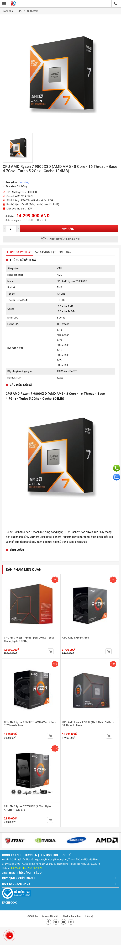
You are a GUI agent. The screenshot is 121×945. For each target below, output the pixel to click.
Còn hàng (24, 182)
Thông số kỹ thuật (19, 252)
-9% (54, 580)
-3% (113, 580)
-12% (113, 664)
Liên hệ (89, 916)
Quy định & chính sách (18, 878)
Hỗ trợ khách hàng (16, 884)
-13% (55, 748)
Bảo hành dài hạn (72, 916)
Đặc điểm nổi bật (45, 252)
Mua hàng (68, 228)
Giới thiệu (32, 916)
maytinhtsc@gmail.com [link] (27, 872)
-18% (55, 664)
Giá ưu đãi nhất (50, 916)
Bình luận (65, 252)
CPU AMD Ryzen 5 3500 (75, 637)
